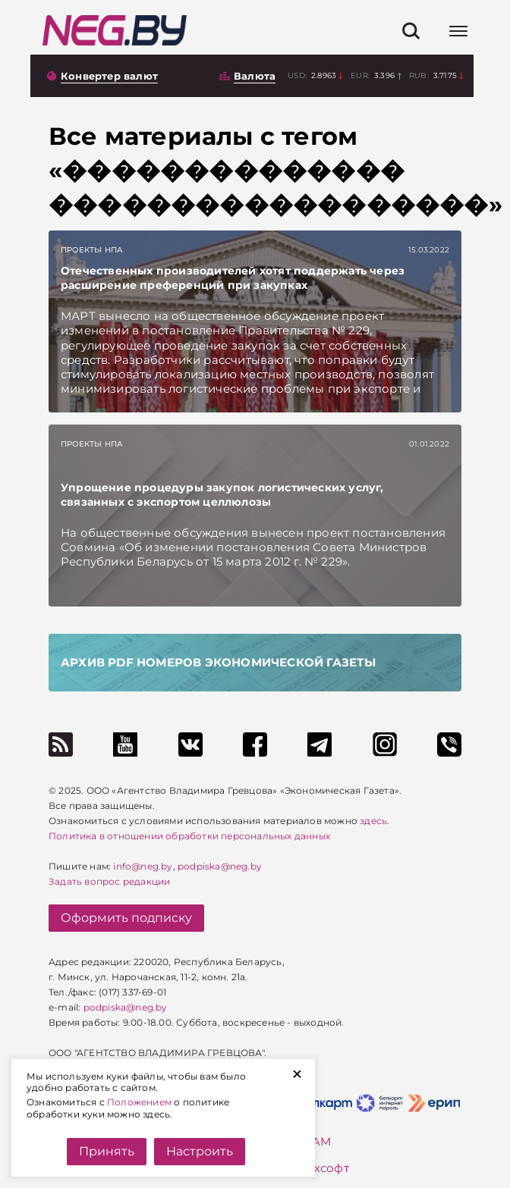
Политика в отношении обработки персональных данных (189, 836)
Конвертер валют (109, 76)
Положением (139, 1102)
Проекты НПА (92, 250)
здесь (373, 820)
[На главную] (114, 30)
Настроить (199, 1151)
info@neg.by (142, 866)
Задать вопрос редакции (109, 881)
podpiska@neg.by (220, 866)
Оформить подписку (126, 918)
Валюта (254, 76)
